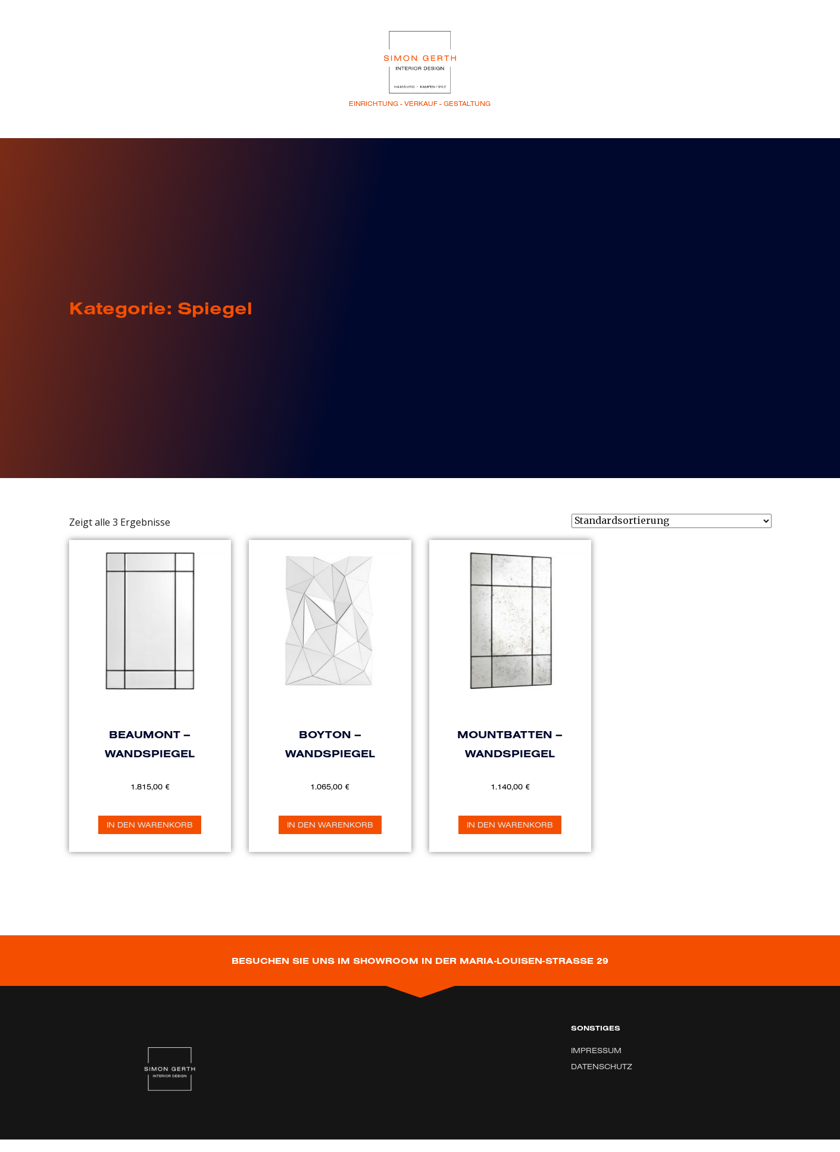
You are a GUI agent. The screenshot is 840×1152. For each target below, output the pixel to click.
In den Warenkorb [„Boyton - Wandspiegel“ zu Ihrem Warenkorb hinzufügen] (330, 824)
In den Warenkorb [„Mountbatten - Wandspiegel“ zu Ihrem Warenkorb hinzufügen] (510, 824)
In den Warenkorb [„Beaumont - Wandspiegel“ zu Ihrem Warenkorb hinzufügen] (150, 824)
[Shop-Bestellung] (672, 521)
